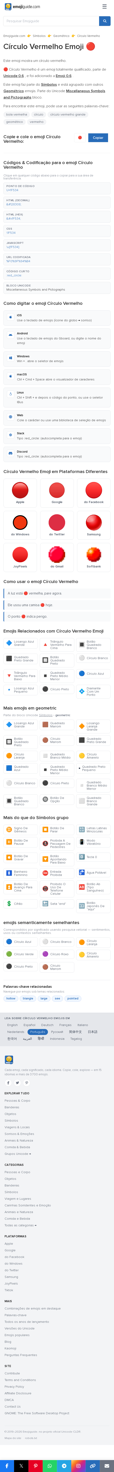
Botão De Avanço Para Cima (19, 887)
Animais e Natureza (19, 1212)
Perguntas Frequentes (21, 1355)
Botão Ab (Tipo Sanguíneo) (91, 887)
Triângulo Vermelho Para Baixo (20, 676)
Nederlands (15, 1032)
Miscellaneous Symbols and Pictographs (35, 290)
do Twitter (12, 1270)
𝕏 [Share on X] (21, 1466)
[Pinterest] (26, 1083)
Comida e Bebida (17, 1219)
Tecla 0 (88, 857)
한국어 (12, 1039)
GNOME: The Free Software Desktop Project (37, 1413)
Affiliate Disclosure (18, 1393)
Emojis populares (17, 1335)
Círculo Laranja (15, 755)
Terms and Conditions (20, 1380)
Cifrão (14, 904)
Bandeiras (12, 1107)
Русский (57, 1032)
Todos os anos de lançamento (27, 1322)
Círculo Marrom (51, 740)
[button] (57, 188)
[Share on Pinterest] (35, 1466)
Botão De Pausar (17, 842)
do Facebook (14, 1257)
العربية (27, 1039)
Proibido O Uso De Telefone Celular (54, 889)
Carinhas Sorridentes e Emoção (28, 1205)
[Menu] (104, 6)
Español (29, 1025)
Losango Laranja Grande (89, 726)
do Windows (13, 1264)
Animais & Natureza (19, 1140)
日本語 (92, 1032)
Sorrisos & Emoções (19, 1134)
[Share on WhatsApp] (50, 1466)
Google (10, 1250)
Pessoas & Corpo (17, 1101)
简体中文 (75, 1032)
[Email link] (107, 1466)
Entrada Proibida (52, 873)
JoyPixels (11, 1283)
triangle (28, 998)
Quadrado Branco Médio (56, 755)
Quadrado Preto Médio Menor (55, 676)
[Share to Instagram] (78, 1466)
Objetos (10, 1114)
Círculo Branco (93, 658)
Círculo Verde (20, 954)
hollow (10, 998)
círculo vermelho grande (68, 114)
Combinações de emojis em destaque (33, 1308)
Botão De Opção (53, 799)
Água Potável (92, 872)
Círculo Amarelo (89, 755)
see (57, 998)
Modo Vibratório (90, 842)
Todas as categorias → (20, 1225)
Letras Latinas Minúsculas (93, 829)
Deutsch (47, 1025)
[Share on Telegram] (64, 1466)
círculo (38, 114)
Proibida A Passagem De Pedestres (56, 844)
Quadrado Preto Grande (19, 658)
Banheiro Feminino (17, 873)
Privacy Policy (14, 1387)
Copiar (98, 138)
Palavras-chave (16, 1315)
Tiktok (9, 1290)
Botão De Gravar (17, 857)
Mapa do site (13, 1438)
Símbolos (39, 36)
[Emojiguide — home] (22, 7)
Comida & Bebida (17, 1147)
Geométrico (61, 36)
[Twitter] (17, 1083)
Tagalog (76, 1039)
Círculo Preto (55, 689)
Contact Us (13, 1407)
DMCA (9, 1400)
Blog (8, 1342)
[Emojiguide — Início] (9, 1060)
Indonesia (57, 1039)
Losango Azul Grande (20, 643)
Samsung (11, 1277)
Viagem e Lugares (18, 1199)
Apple (9, 1244)
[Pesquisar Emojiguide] (51, 21)
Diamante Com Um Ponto (90, 691)
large (44, 998)
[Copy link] (93, 1466)
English (12, 1025)
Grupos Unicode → (18, 1154)
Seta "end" (54, 904)
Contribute (12, 1373)
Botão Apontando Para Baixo (54, 859)
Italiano (83, 1025)
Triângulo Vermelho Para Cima (57, 645)
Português (37, 1032)
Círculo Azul (91, 674)
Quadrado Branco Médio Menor (93, 785)
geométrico (14, 122)
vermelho (37, 122)
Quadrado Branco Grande (90, 801)
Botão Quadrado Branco (90, 645)
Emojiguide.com (14, 36)
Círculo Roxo (55, 954)
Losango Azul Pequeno (20, 689)
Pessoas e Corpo (17, 1172)
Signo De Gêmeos (17, 829)
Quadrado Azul (17, 768)
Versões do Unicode (20, 1328)
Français (65, 1025)
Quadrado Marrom (53, 724)
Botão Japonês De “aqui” (92, 906)
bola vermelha (16, 114)
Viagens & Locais (17, 1127)
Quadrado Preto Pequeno (92, 768)
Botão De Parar (53, 829)
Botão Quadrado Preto (53, 660)
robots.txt (31, 1438)
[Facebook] (8, 1083)
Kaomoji (10, 1348)
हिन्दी (41, 1039)
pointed (72, 998)
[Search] (105, 21)
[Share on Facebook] (7, 1466)
